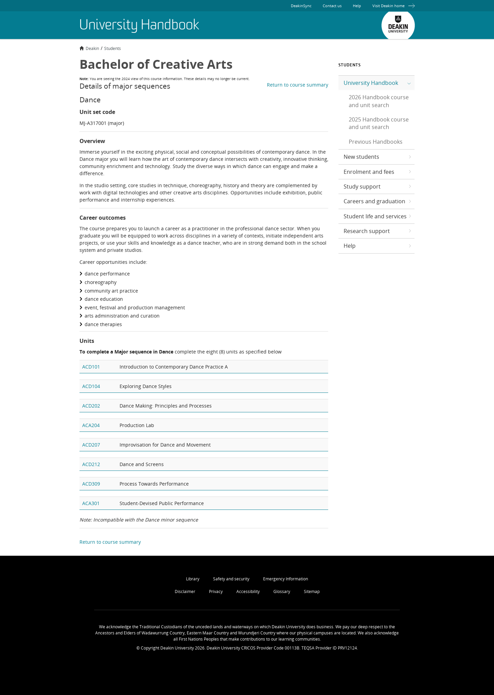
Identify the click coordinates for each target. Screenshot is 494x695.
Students (112, 48)
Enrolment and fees (369, 172)
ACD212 (91, 464)
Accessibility (248, 591)
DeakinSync (301, 5)
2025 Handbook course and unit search (379, 123)
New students (361, 156)
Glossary (281, 591)
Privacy (216, 591)
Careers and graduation (374, 201)
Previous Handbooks (376, 141)
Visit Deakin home (393, 5)
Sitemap (312, 591)
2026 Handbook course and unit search (379, 100)
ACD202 (91, 405)
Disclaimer (185, 591)
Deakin (89, 48)
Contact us (332, 5)
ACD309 (91, 483)
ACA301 (91, 503)
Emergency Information (285, 579)
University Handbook (371, 83)
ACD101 (91, 366)
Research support (367, 231)
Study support (362, 186)
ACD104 (91, 386)
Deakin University (398, 25)
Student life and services (375, 216)
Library (192, 579)
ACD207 (91, 444)
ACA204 (91, 425)
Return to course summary (297, 84)
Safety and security (231, 579)
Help (357, 5)
